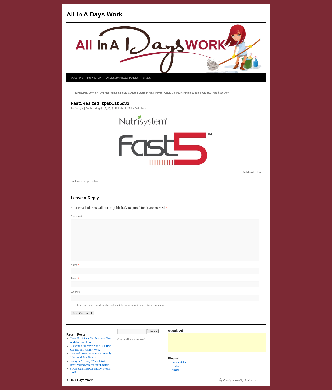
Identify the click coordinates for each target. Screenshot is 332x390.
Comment (77, 216)
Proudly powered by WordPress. (239, 380)
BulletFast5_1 (250, 172)
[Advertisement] (245, 342)
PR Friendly (94, 77)
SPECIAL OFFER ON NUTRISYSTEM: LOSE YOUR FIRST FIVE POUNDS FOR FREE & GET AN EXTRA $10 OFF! (150, 92)
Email (75, 278)
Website (75, 292)
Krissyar (78, 108)
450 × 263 (133, 108)
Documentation (179, 362)
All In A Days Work (94, 14)
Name (75, 265)
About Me (77, 77)
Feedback (176, 365)
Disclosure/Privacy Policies (122, 77)
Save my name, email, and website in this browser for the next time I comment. (120, 305)
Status (147, 77)
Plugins (175, 369)
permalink (92, 181)
